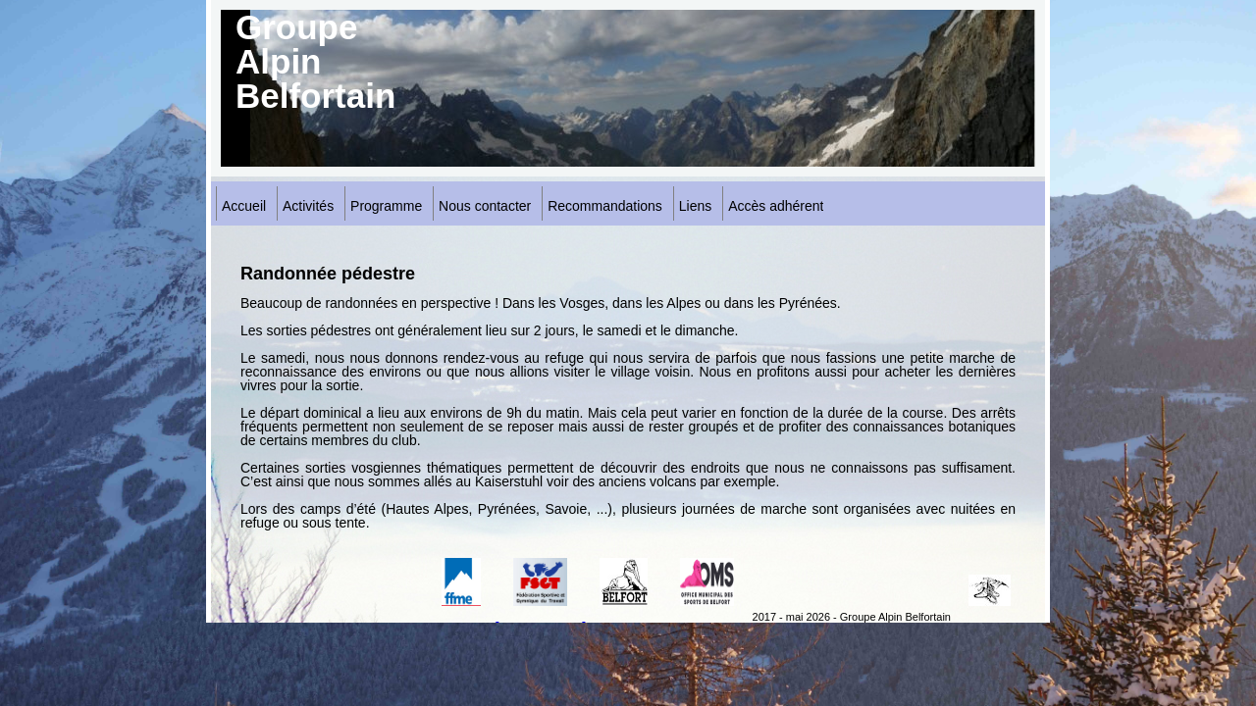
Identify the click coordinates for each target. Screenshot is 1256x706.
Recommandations (605, 206)
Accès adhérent (775, 206)
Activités (308, 206)
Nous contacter (485, 206)
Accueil (244, 206)
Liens (695, 206)
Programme (386, 206)
